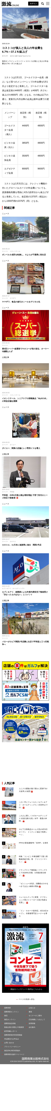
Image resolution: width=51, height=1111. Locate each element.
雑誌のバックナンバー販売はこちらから (26, 989)
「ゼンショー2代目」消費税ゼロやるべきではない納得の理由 (33, 885)
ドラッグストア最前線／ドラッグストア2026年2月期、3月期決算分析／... (33, 872)
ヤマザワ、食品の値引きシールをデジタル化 (22, 302)
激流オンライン (8, 61)
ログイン (33, 4)
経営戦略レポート (10, 1031)
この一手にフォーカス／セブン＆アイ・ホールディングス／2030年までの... (33, 804)
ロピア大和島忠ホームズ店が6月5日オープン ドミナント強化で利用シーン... (33, 832)
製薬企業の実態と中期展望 (14, 1027)
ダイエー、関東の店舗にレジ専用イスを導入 (21, 448)
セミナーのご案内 (35, 1015)
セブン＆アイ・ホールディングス (13, 588)
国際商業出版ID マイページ (14, 1054)
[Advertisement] (25, 762)
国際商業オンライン (11, 1012)
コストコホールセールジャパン (20, 56)
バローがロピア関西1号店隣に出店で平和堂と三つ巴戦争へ (25, 643)
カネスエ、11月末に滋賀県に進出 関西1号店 (21, 545)
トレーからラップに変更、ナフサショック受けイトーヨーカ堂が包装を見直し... (33, 899)
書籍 (30, 1012)
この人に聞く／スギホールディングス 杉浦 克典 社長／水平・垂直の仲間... (33, 818)
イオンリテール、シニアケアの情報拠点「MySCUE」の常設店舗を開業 (25, 399)
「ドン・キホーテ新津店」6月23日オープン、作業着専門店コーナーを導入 (33, 913)
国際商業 (7, 1008)
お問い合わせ (9, 1043)
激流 (5, 1015)
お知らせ (32, 1008)
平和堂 (12, 492)
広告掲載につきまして (37, 1019)
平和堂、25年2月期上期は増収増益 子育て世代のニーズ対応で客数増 (25, 496)
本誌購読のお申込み (11, 1039)
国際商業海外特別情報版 (13, 1035)
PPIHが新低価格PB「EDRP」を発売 (33, 843)
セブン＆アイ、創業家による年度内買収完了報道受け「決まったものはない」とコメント (25, 593)
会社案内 (32, 1027)
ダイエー (13, 444)
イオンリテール (15, 251)
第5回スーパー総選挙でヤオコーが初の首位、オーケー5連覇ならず (25, 350)
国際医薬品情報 (10, 1023)
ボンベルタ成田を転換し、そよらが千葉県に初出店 (24, 255)
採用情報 (32, 1023)
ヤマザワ (13, 298)
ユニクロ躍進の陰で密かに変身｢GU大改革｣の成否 (33, 790)
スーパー (5, 56)
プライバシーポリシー (12, 1046)
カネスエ (13, 541)
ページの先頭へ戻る (27, 999)
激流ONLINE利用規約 (12, 1050)
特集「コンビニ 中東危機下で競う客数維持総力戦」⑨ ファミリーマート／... (33, 859)
